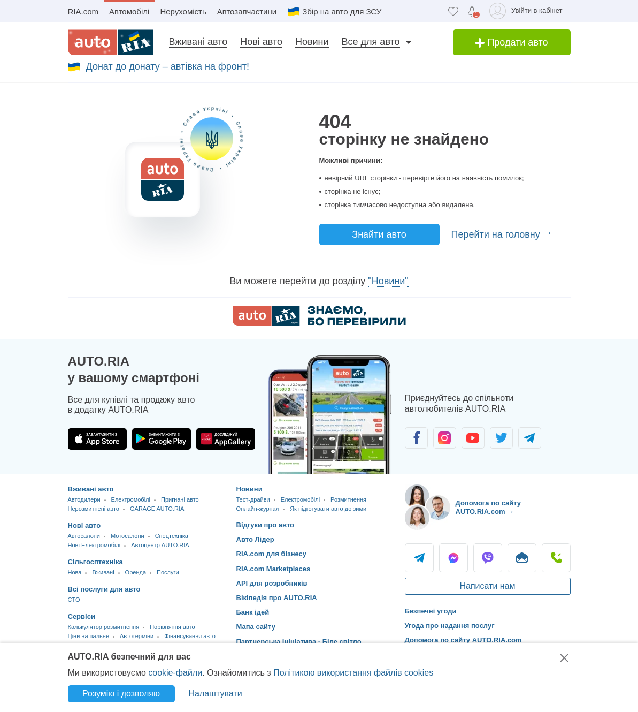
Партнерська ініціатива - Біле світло (299, 642)
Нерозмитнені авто (93, 508)
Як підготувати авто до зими (328, 508)
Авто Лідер (255, 539)
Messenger (453, 557)
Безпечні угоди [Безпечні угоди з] (431, 611)
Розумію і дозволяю (121, 693)
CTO (74, 599)
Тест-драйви (253, 499)
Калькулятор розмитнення (104, 627)
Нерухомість (183, 11)
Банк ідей (253, 612)
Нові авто (261, 41)
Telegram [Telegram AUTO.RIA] (419, 557)
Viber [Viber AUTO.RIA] (487, 557)
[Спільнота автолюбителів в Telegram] (529, 438)
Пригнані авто (180, 499)
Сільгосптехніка (95, 562)
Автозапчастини (246, 11)
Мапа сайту (255, 627)
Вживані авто (198, 41)
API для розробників (272, 583)
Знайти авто (379, 234)
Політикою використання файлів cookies (353, 672)
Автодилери (84, 499)
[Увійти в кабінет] (527, 11)
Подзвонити (556, 557)
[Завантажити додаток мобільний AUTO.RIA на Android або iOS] (329, 414)
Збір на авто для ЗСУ (341, 11)
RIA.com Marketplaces (273, 569)
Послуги (168, 572)
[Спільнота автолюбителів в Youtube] (473, 438)
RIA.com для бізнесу (271, 554)
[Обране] (453, 11)
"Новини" (388, 281)
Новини (312, 41)
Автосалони (84, 536)
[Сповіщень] (472, 11)
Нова (75, 572)
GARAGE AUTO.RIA (157, 508)
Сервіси (81, 616)
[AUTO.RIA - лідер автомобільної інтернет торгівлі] (110, 42)
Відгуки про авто (265, 525)
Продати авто (511, 42)
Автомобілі (129, 11)
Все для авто (371, 41)
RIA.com (83, 11)
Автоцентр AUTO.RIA (160, 545)
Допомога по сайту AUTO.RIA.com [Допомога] (463, 640)
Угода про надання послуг (450, 626)
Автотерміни (136, 636)
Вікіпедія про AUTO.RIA (276, 598)
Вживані (103, 572)
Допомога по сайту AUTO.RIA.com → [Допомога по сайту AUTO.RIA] (488, 507)
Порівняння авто (172, 627)
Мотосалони (127, 536)
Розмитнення (348, 499)
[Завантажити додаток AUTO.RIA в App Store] (97, 439)
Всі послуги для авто (104, 589)
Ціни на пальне (89, 636)
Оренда (135, 572)
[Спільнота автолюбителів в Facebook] (416, 438)
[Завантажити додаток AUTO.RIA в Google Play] (161, 439)
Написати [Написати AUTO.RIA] (522, 557)
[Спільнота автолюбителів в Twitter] (501, 438)
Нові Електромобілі (94, 545)
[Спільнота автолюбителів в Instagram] (444, 438)
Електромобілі (130, 499)
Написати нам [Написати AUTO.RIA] (487, 585)
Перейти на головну (497, 234)
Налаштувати (215, 693)
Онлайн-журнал (258, 508)
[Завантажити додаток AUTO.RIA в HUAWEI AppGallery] (225, 439)
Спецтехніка (171, 536)
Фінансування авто (190, 636)
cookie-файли (175, 672)
